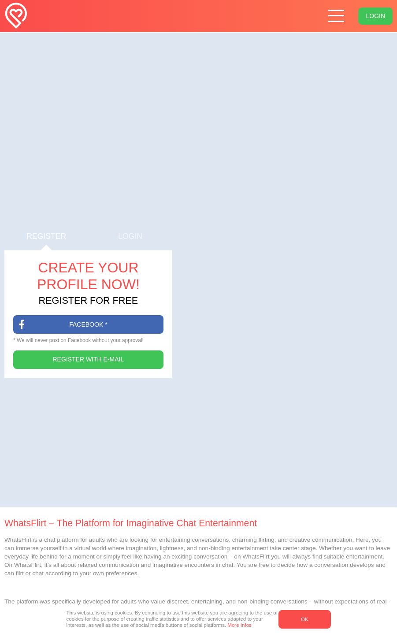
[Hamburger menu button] (336, 16)
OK (304, 619)
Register (46, 241)
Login (375, 15)
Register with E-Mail (88, 359)
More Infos (239, 625)
